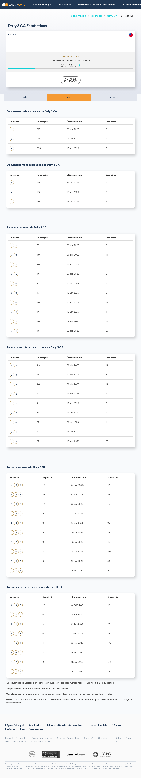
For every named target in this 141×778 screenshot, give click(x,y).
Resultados (96, 15)
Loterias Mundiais (96, 725)
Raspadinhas (36, 728)
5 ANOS (114, 97)
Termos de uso (20, 741)
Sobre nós (89, 738)
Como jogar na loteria (42, 738)
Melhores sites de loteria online (96, 4)
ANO (69, 97)
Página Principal (78, 15)
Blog (22, 728)
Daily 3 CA (111, 15)
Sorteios (10, 728)
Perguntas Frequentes (16, 738)
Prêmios (116, 725)
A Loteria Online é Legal (68, 738)
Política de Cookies (40, 741)
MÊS (25, 97)
